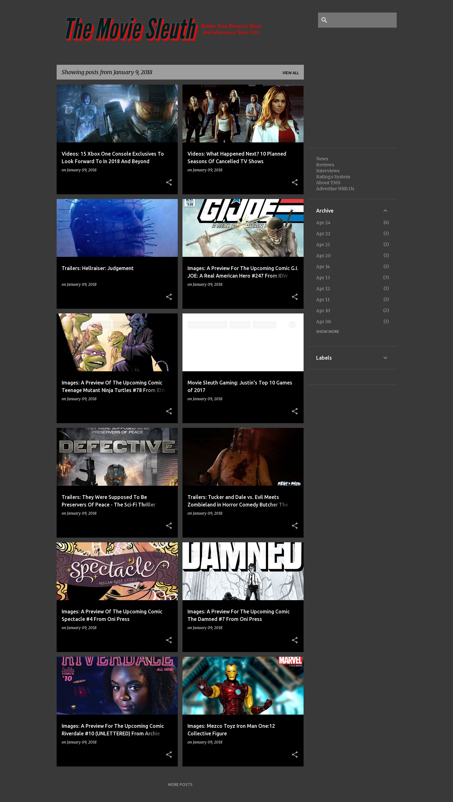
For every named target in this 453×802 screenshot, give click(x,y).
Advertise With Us (335, 188)
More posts (180, 785)
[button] (169, 183)
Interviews (327, 171)
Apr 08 (323, 321)
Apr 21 (323, 244)
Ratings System (333, 177)
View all (290, 73)
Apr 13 (323, 277)
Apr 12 (323, 288)
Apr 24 (323, 222)
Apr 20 (323, 255)
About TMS (328, 182)
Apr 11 (323, 299)
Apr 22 (323, 233)
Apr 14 (323, 266)
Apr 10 (323, 310)
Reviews (325, 165)
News (322, 159)
